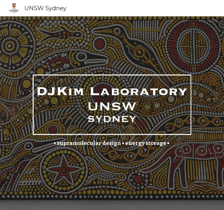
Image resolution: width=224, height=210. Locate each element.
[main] (112, 143)
